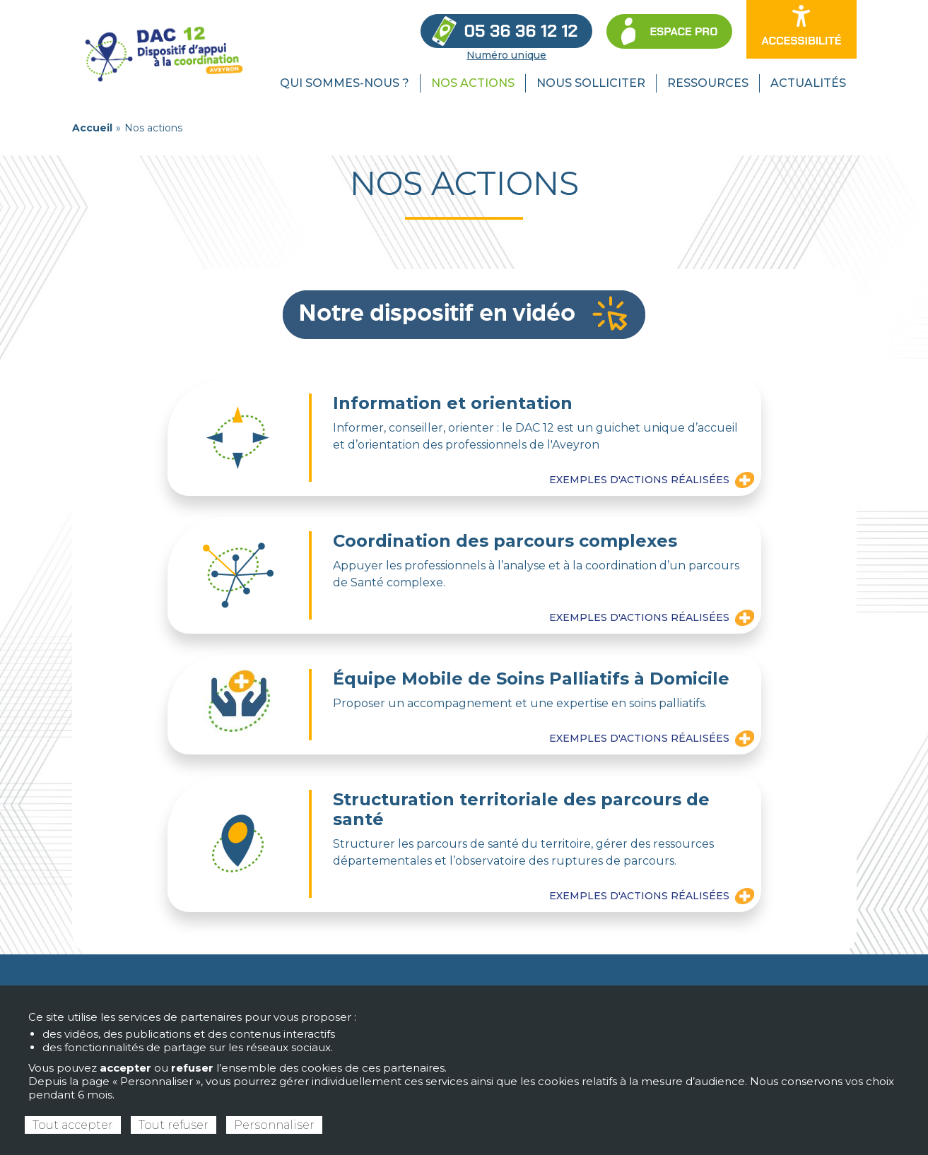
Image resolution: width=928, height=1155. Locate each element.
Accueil (92, 128)
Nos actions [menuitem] (473, 83)
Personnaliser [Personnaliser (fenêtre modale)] (274, 1125)
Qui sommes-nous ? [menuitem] (344, 83)
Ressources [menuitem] (707, 83)
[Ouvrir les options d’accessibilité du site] (801, 29)
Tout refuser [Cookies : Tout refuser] (173, 1125)
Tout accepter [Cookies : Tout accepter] (73, 1125)
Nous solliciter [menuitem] (590, 83)
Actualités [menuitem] (808, 83)
